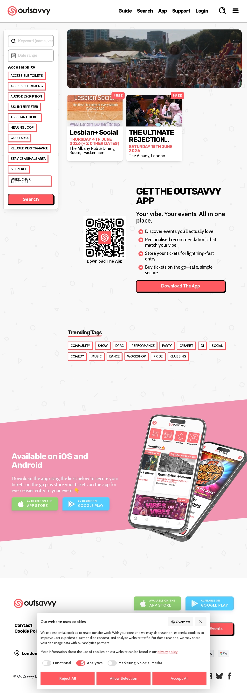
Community (80, 345)
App (162, 11)
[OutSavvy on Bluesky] (219, 676)
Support (181, 11)
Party (167, 345)
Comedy (77, 356)
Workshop (136, 356)
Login (202, 11)
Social (217, 345)
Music (96, 356)
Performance (143, 345)
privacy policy (168, 652)
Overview (180, 622)
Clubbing (178, 356)
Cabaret (186, 345)
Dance (114, 356)
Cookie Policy (28, 631)
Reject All (67, 678)
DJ (202, 345)
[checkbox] (56, 663)
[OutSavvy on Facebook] (229, 676)
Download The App (180, 286)
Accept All (179, 678)
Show (103, 345)
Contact (23, 625)
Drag (119, 345)
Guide (125, 11)
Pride (158, 356)
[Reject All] (201, 621)
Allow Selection (123, 678)
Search (145, 11)
